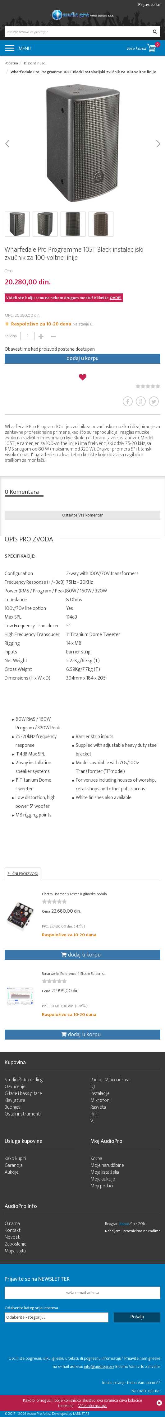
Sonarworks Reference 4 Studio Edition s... (73, 973)
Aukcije (12, 1172)
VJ (92, 1121)
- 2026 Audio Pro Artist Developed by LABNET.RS (52, 1413)
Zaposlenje (15, 1244)
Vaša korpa (143, 46)
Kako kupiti (15, 1158)
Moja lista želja (104, 1172)
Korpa (96, 1158)
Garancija (14, 1165)
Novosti (13, 1237)
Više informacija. (92, 1405)
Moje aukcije (102, 1179)
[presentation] (52, 1342)
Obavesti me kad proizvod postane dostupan (50, 349)
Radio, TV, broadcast (110, 1080)
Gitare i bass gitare (23, 1093)
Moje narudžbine (107, 1165)
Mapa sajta (15, 1251)
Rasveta (98, 1107)
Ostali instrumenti (23, 1114)
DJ (92, 1087)
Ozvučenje (15, 1087)
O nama (12, 1223)
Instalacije (100, 1093)
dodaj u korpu (82, 358)
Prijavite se (149, 4)
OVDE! (115, 297)
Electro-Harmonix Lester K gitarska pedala (74, 894)
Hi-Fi (94, 1114)
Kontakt (13, 1230)
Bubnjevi (13, 1107)
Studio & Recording (24, 1080)
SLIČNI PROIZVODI (22, 873)
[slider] (147, 386)
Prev (7, 143)
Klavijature (15, 1100)
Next (158, 143)
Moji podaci (101, 1186)
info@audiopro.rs (99, 1366)
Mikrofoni (100, 1100)
